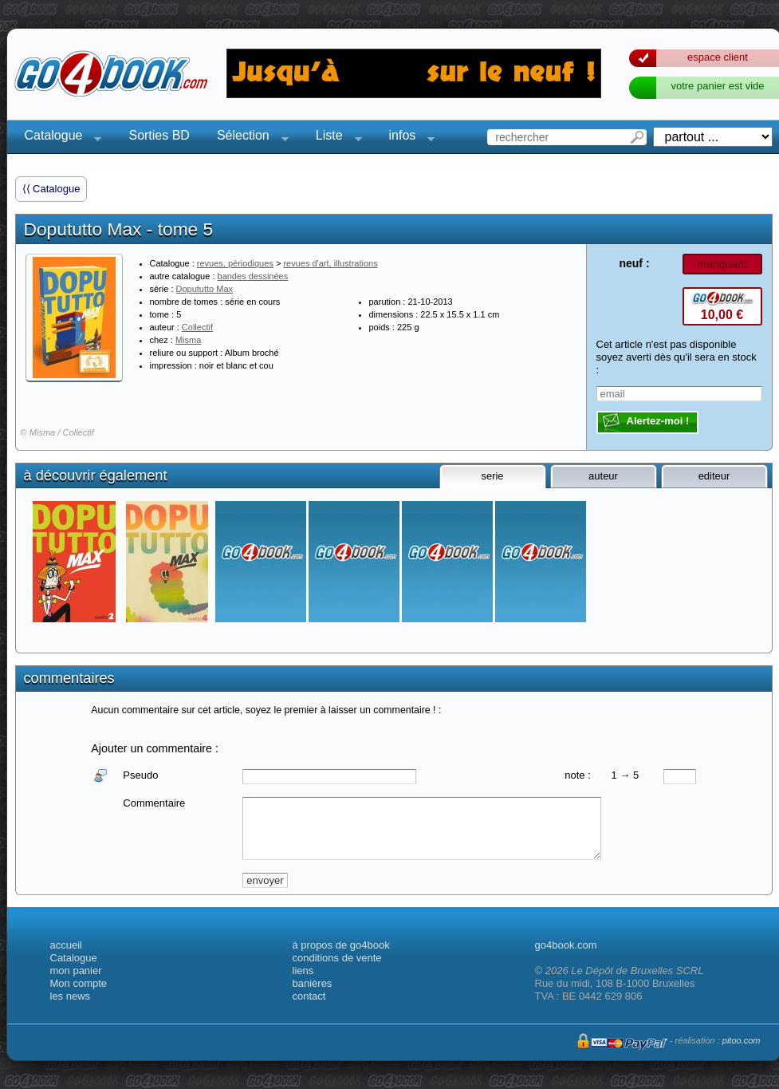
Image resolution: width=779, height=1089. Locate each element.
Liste (334, 137)
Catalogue (58, 137)
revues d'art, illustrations (330, 263)
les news (70, 996)
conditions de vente (337, 958)
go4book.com (566, 945)
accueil (66, 945)
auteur (603, 476)
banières (312, 983)
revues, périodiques (235, 263)
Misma (188, 340)
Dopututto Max (205, 289)
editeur (714, 476)
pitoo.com (741, 1040)
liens (303, 971)
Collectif (197, 327)
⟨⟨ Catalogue (51, 189)
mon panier (76, 971)
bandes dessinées (253, 276)
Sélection (248, 137)
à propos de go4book (341, 945)
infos (407, 137)
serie (492, 476)
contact (309, 996)
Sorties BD (158, 135)
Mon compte (79, 983)
